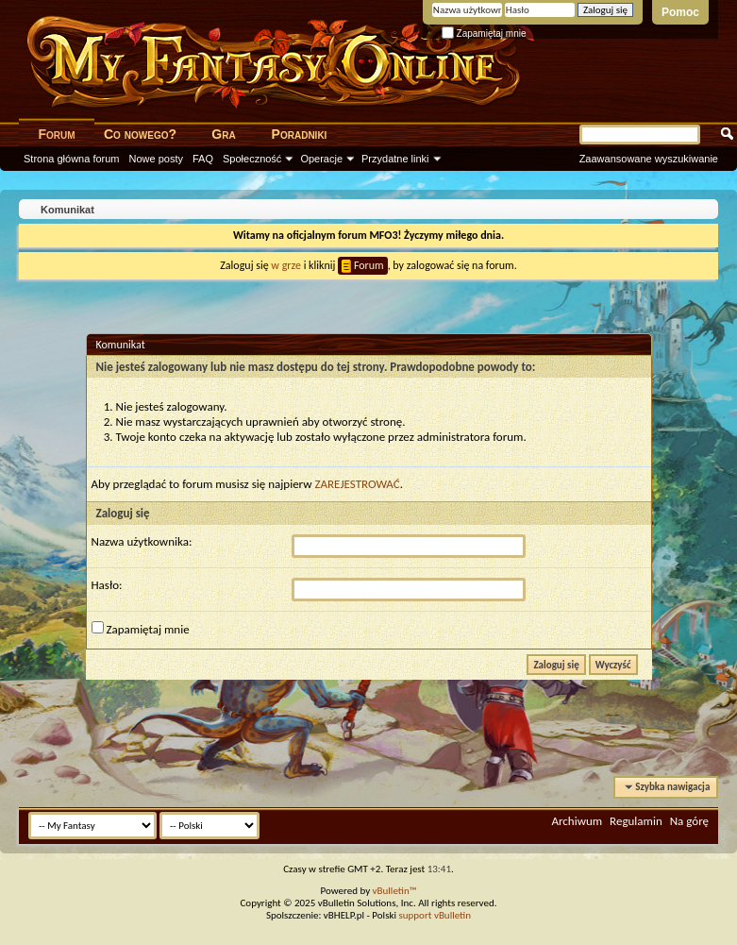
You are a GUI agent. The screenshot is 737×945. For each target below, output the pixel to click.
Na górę (689, 821)
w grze (286, 265)
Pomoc (680, 12)
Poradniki (299, 134)
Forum (56, 134)
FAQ (203, 158)
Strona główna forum (72, 158)
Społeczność (252, 158)
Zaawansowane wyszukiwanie (648, 158)
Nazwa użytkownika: (142, 541)
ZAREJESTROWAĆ (356, 484)
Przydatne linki (395, 158)
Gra (223, 134)
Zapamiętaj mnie (484, 33)
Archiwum (576, 821)
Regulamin (636, 821)
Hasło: (107, 585)
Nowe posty (156, 158)
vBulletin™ (395, 891)
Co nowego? (140, 134)
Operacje (321, 158)
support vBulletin (434, 915)
